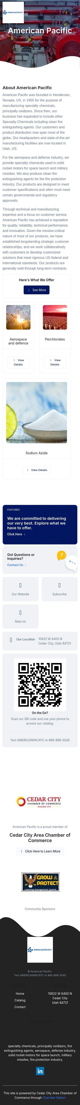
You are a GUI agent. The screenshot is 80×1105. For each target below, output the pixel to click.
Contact (20, 1007)
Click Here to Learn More (40, 851)
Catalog (20, 1000)
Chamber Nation (54, 1097)
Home (20, 993)
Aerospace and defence (18, 341)
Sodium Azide (37, 453)
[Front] (14, 12)
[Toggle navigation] (73, 12)
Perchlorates (55, 339)
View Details (18, 362)
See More (36, 290)
